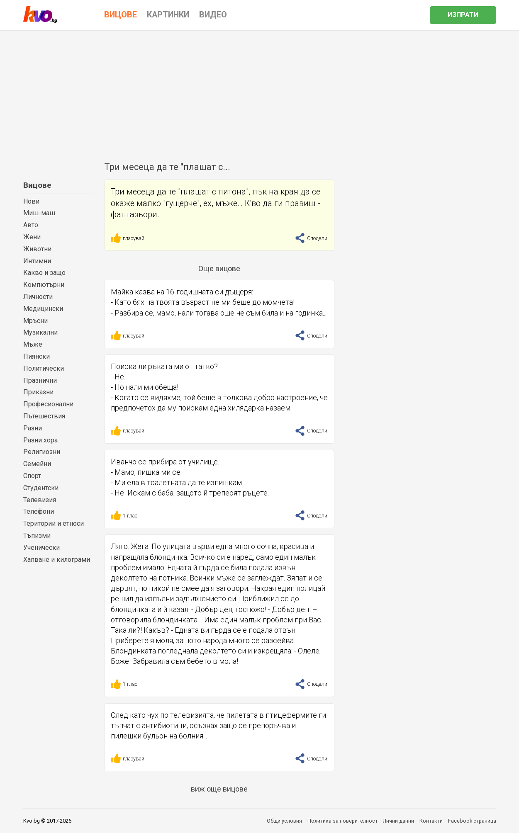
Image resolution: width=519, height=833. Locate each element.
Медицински (43, 309)
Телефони (38, 511)
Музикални (40, 332)
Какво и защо (44, 273)
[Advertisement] (260, 93)
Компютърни (43, 285)
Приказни (38, 392)
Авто (30, 225)
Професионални (48, 404)
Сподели (311, 238)
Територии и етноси (53, 523)
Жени (32, 237)
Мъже (32, 344)
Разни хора (40, 440)
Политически (43, 368)
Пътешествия (44, 416)
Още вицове (219, 268)
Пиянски (36, 356)
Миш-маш (39, 213)
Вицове (37, 185)
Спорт (32, 476)
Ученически (41, 547)
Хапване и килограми (56, 559)
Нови (31, 201)
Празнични (40, 380)
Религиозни (41, 452)
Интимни (37, 261)
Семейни (37, 464)
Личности (38, 297)
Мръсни (35, 321)
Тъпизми (37, 535)
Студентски (40, 488)
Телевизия (39, 500)
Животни (37, 249)
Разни (32, 428)
